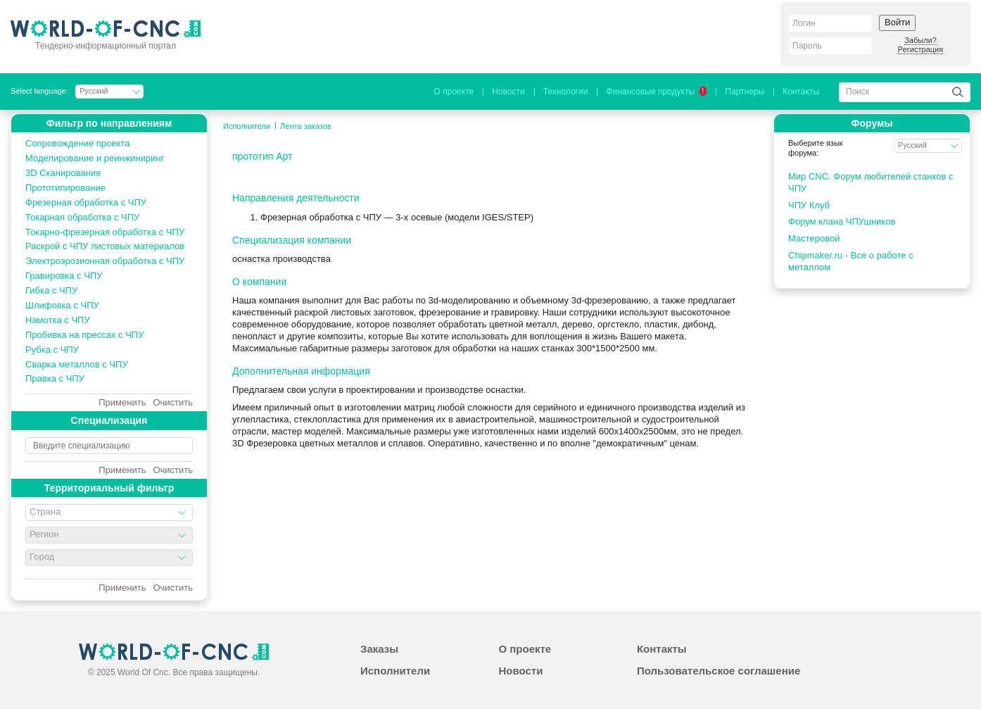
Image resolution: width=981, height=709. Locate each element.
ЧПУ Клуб (809, 205)
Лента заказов (305, 126)
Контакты (801, 91)
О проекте (454, 91)
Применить (122, 403)
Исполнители (246, 126)
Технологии (565, 91)
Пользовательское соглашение (718, 671)
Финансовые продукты (656, 91)
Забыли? (920, 40)
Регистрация (920, 49)
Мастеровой (814, 238)
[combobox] (109, 512)
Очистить (173, 403)
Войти (897, 22)
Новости (508, 91)
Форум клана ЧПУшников (841, 221)
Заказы (379, 649)
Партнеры (744, 91)
